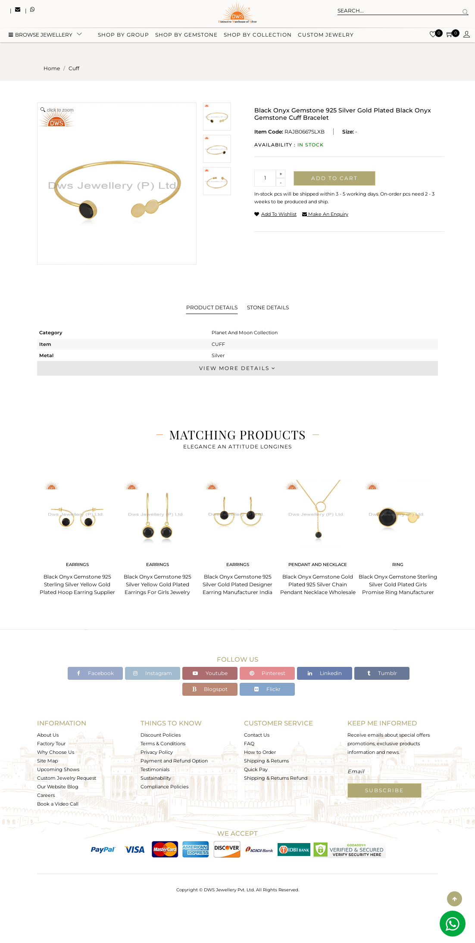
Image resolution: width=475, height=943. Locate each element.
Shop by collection (258, 35)
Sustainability (156, 778)
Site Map (47, 761)
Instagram (152, 673)
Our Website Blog (57, 787)
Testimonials (155, 769)
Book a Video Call (57, 804)
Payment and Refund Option (174, 761)
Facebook (95, 673)
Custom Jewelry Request (66, 778)
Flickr (267, 689)
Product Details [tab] (211, 307)
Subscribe (384, 790)
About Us (48, 735)
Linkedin (325, 673)
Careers (46, 795)
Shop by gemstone (186, 35)
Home (52, 68)
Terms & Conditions (163, 744)
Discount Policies (161, 735)
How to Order (260, 752)
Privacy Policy (157, 752)
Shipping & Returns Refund (275, 778)
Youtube (210, 673)
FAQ (249, 744)
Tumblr (382, 673)
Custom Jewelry (326, 35)
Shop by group (123, 35)
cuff (74, 68)
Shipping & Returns (266, 761)
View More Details (237, 368)
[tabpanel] (77, 535)
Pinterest (267, 673)
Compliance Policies (164, 787)
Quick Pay (256, 769)
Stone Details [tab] (268, 307)
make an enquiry (325, 214)
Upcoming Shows (58, 769)
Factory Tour (51, 744)
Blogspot (210, 689)
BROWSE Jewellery (40, 35)
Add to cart (334, 178)
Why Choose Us (55, 752)
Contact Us (256, 735)
